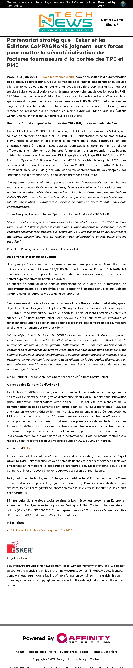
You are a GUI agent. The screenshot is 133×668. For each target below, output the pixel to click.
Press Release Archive (42, 651)
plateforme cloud (62, 77)
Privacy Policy (77, 659)
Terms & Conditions (104, 651)
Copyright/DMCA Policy (48, 659)
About (20, 651)
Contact (95, 659)
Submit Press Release (74, 651)
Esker (45, 77)
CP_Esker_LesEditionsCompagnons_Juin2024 (41, 530)
